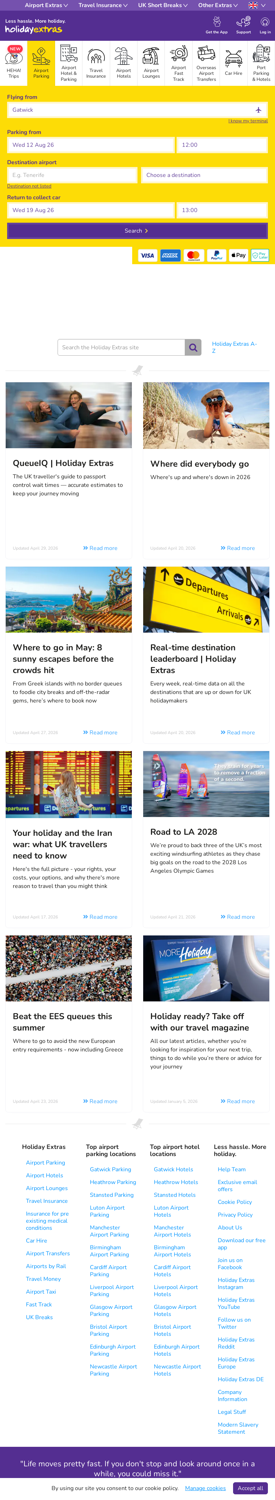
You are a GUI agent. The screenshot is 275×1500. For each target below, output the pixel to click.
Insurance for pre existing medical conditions (47, 1221)
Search (133, 231)
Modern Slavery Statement (238, 1428)
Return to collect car (33, 197)
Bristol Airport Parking (108, 1330)
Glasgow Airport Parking (111, 1311)
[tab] (41, 63)
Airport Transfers (48, 1253)
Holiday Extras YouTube (236, 1303)
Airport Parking (45, 1162)
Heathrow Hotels (176, 1182)
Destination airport (31, 162)
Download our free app (242, 1244)
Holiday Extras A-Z (234, 347)
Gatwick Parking (110, 1169)
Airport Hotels (44, 1175)
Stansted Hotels (175, 1195)
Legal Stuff (232, 1412)
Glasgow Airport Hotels (175, 1311)
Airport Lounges (47, 1188)
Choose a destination (168, 162)
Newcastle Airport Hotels (177, 1370)
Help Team (232, 1169)
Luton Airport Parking (107, 1211)
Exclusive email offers (237, 1186)
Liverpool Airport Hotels (176, 1291)
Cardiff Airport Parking (108, 1271)
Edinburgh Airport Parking (113, 1350)
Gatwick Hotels (173, 1169)
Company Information (232, 1396)
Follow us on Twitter (234, 1323)
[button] (91, 145)
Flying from (22, 97)
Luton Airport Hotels (171, 1211)
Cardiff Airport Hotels (172, 1271)
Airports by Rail (46, 1266)
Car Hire (36, 1240)
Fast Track (39, 1304)
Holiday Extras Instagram (236, 1284)
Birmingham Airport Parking (109, 1251)
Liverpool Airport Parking (112, 1291)
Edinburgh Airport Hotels (177, 1350)
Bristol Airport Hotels (172, 1330)
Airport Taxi (41, 1291)
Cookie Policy (235, 1202)
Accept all (250, 1488)
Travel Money (43, 1279)
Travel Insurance (47, 1201)
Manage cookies (205, 1488)
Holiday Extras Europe (236, 1363)
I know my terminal (248, 121)
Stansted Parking (112, 1195)
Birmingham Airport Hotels (172, 1251)
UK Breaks (39, 1317)
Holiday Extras (34, 30)
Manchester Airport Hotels (172, 1231)
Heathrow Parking (113, 1182)
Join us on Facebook (230, 1264)
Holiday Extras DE (241, 1379)
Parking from (24, 132)
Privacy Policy (235, 1214)
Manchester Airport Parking (109, 1231)
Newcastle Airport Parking (113, 1370)
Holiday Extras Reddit (236, 1343)
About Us (230, 1227)
